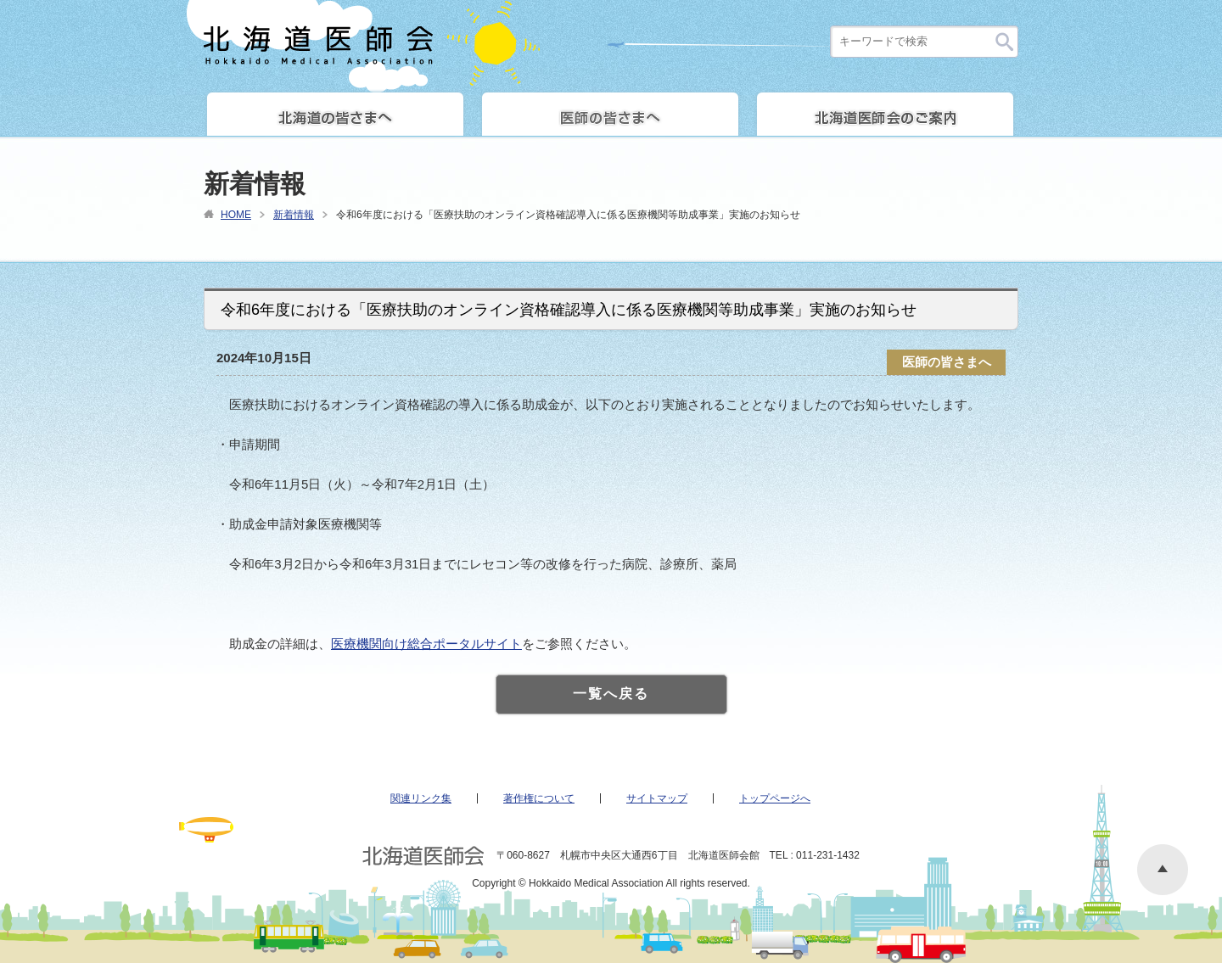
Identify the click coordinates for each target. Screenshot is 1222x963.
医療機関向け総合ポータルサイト (426, 643)
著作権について (539, 798)
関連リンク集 (420, 798)
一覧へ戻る (611, 693)
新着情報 (293, 215)
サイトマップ (656, 798)
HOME (236, 215)
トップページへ (774, 798)
